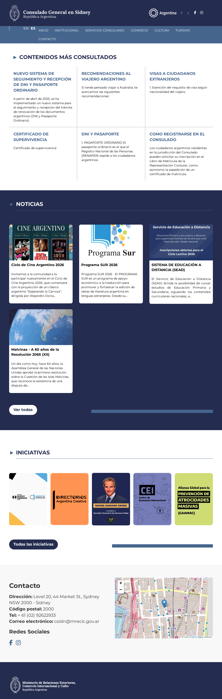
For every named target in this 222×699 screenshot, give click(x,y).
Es (210, 13)
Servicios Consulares (81, 30)
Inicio (20, 30)
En (201, 13)
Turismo (160, 30)
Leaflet (184, 628)
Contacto (182, 30)
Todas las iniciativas (33, 535)
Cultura (139, 30)
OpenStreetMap (197, 628)
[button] (164, 594)
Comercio (116, 30)
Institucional (44, 30)
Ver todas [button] (23, 401)
